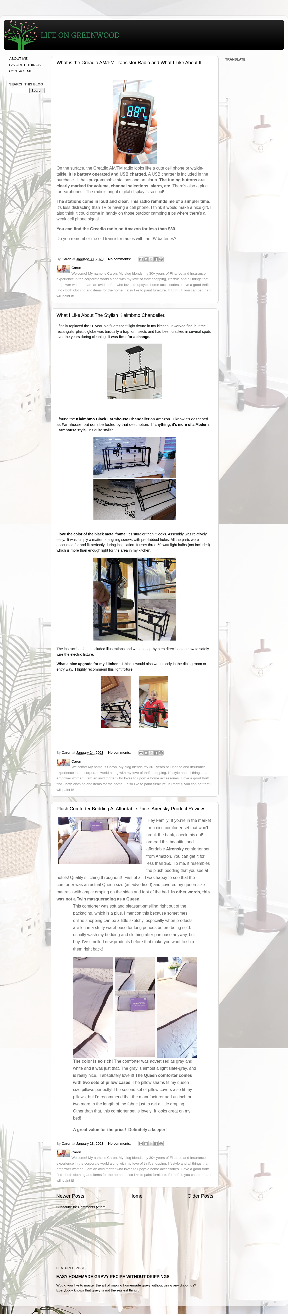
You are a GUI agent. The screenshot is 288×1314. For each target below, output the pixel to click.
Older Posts (200, 1196)
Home (135, 1196)
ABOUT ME (18, 59)
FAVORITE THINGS (25, 65)
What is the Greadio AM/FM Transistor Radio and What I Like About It (129, 62)
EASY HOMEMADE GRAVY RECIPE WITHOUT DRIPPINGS (112, 1276)
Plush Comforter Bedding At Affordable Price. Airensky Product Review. (131, 808)
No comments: (120, 259)
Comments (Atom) (92, 1207)
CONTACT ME (20, 71)
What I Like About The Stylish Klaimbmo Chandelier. (111, 315)
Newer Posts (70, 1196)
